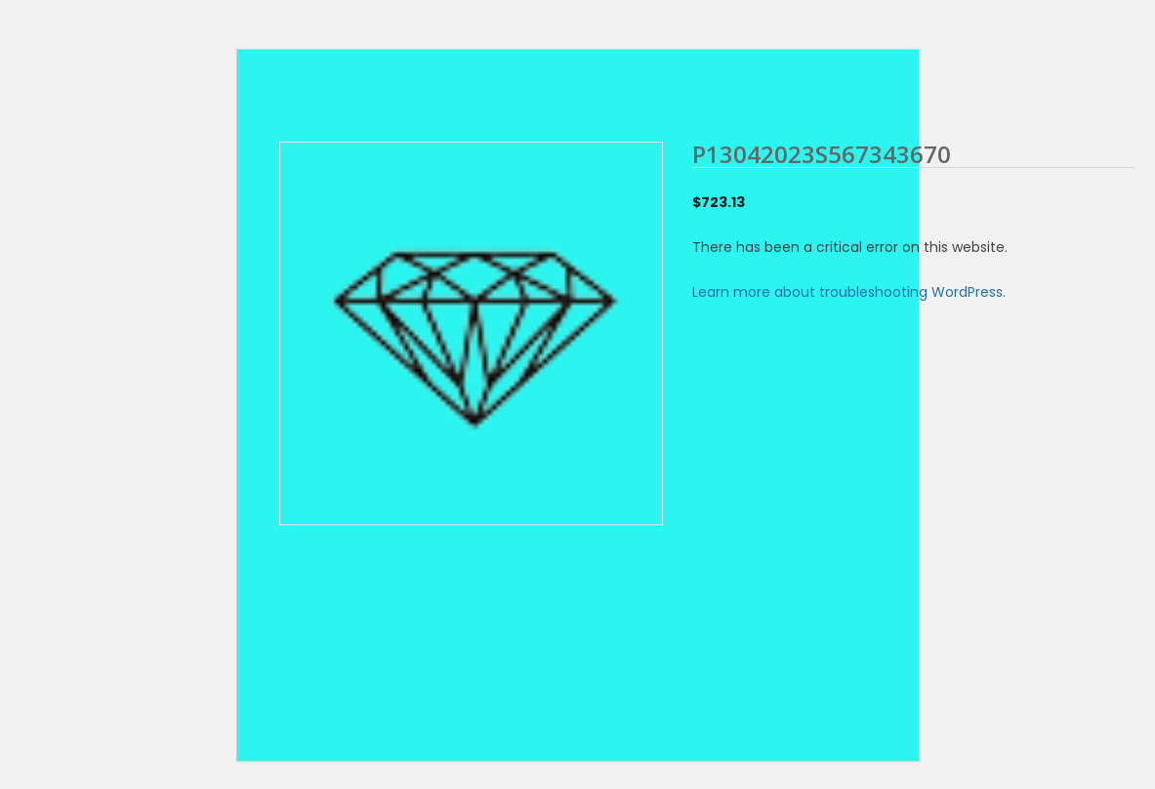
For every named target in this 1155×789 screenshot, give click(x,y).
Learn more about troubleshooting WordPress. (849, 292)
